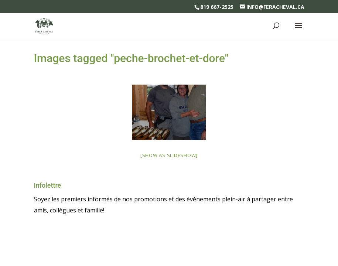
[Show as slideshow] (169, 155)
